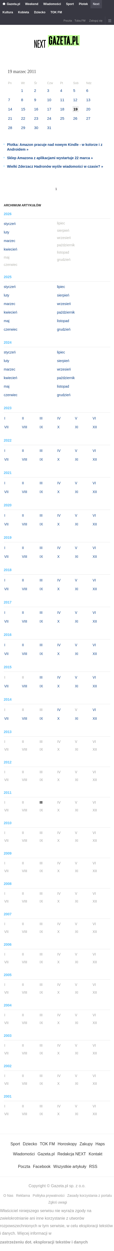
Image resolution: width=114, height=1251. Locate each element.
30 (36, 128)
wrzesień (64, 304)
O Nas (9, 1196)
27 (88, 118)
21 (10, 118)
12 (75, 100)
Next (96, 4)
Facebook (42, 1166)
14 (10, 109)
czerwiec (10, 329)
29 (23, 128)
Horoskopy (67, 1144)
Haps (100, 1144)
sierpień (63, 295)
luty (6, 232)
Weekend (31, 4)
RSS (93, 1166)
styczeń (10, 224)
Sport (70, 4)
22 (23, 118)
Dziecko (39, 12)
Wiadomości (52, 4)
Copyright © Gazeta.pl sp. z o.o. (57, 1186)
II (23, 418)
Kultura (8, 12)
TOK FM (56, 12)
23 (36, 118)
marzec (9, 241)
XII (95, 427)
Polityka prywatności (48, 1196)
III (41, 418)
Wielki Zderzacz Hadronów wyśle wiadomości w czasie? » (55, 166)
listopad (63, 321)
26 (75, 118)
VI (94, 418)
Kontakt (95, 1154)
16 (36, 109)
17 (49, 109)
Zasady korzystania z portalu (89, 1196)
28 (10, 128)
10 (49, 100)
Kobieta (23, 12)
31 (49, 128)
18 (62, 109)
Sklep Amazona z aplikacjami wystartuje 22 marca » (50, 158)
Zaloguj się (95, 20)
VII (6, 427)
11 (62, 100)
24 (49, 118)
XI (76, 427)
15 (23, 109)
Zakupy (85, 1144)
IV (59, 418)
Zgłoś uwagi (57, 1202)
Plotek (83, 4)
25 (62, 118)
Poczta (68, 20)
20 (88, 109)
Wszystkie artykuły (69, 1166)
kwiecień (10, 249)
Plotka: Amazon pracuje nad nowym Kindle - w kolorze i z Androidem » (54, 147)
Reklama (23, 1196)
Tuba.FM (79, 20)
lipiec (61, 287)
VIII (24, 427)
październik (66, 312)
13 (88, 100)
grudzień (64, 329)
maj (7, 321)
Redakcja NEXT (71, 1154)
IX (41, 427)
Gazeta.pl (13, 4)
